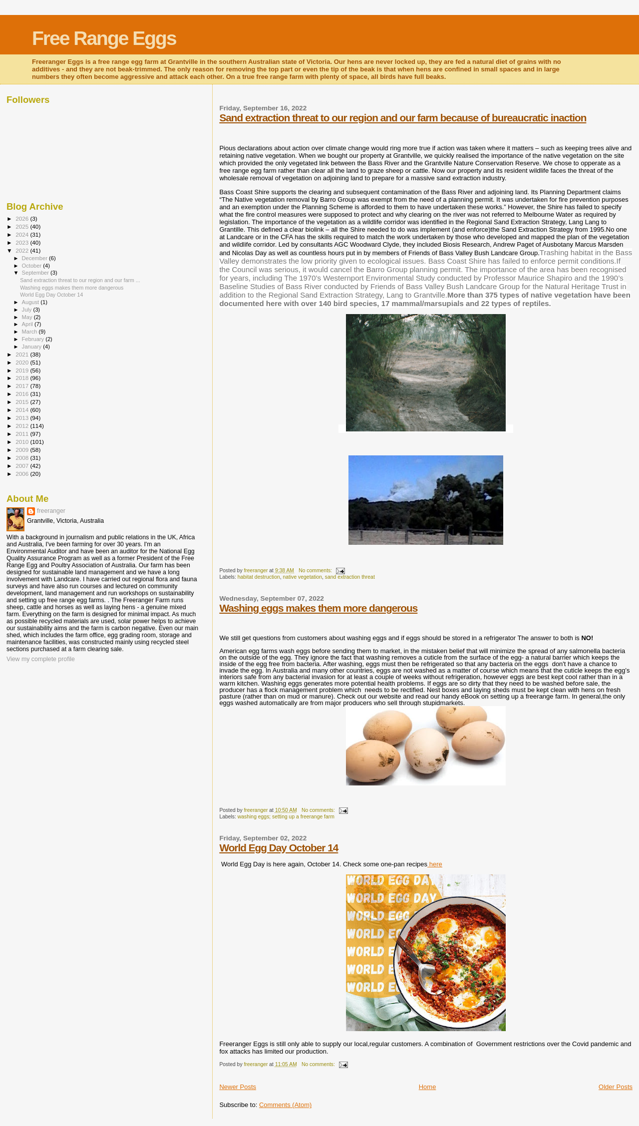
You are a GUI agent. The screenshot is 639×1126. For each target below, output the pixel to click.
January (32, 347)
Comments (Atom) (285, 1105)
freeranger (51, 510)
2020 (22, 362)
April (28, 324)
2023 (22, 242)
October (32, 266)
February (34, 339)
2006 (22, 473)
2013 (22, 417)
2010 (22, 441)
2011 (22, 433)
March (30, 332)
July (27, 310)
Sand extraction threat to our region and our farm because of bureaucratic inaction (402, 117)
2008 (22, 457)
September (36, 273)
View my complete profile (40, 659)
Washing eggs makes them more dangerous (318, 608)
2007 (22, 465)
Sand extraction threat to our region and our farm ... (80, 280)
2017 (22, 385)
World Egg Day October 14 (278, 847)
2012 (22, 425)
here (434, 864)
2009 (22, 449)
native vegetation (302, 577)
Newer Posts (237, 1087)
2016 (22, 393)
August (31, 302)
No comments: (316, 570)
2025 (22, 226)
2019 (22, 370)
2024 (22, 234)
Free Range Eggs (104, 38)
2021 (22, 354)
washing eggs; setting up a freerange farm (286, 816)
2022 (22, 250)
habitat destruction (259, 577)
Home (427, 1087)
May (28, 317)
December (35, 258)
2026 (22, 218)
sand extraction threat (350, 577)
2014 (22, 409)
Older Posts (616, 1087)
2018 (22, 378)
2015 (22, 401)
